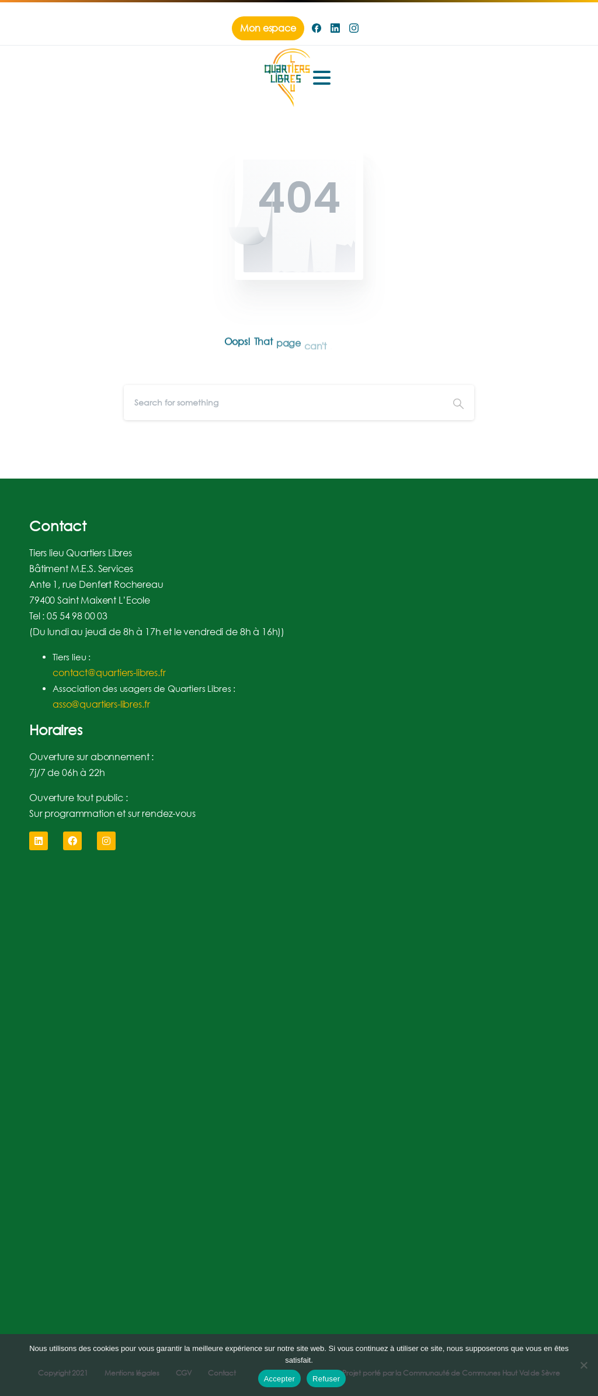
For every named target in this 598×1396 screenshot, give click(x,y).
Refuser (326, 1378)
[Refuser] (583, 1365)
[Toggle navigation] (321, 78)
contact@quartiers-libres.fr (109, 672)
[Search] (283, 402)
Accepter (279, 1378)
